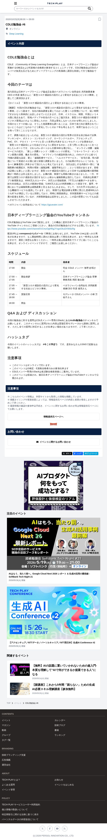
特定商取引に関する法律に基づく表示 (20, 814)
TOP (8, 703)
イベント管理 (8, 789)
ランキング (60, 735)
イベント (18, 703)
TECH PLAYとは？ (11, 780)
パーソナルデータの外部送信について (20, 819)
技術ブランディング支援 (14, 755)
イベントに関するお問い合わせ (53, 442)
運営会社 (6, 765)
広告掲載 (6, 760)
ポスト (67, 453)
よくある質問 (8, 784)
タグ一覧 (6, 740)
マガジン (6, 725)
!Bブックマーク (91, 453)
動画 (4, 730)
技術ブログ (60, 725)
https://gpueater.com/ (52, 204)
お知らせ (59, 780)
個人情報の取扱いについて (15, 809)
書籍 (57, 730)
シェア (78, 453)
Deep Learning (16, 34)
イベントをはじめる (64, 784)
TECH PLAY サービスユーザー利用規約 (21, 804)
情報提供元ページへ (53, 416)
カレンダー (60, 720)
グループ (6, 735)
